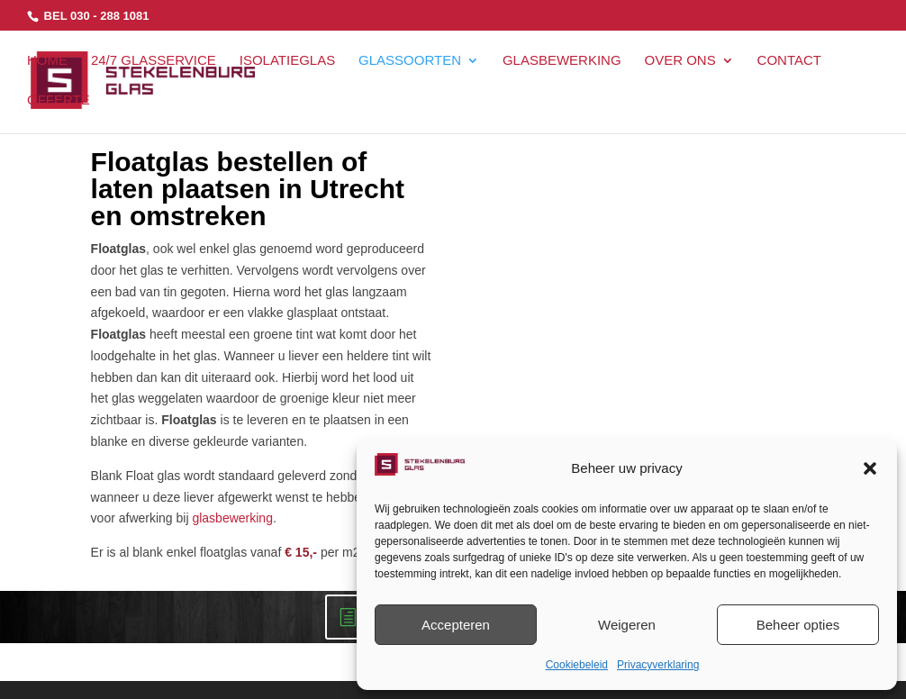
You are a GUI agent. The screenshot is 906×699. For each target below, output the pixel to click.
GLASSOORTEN (409, 61)
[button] (870, 468)
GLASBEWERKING (562, 61)
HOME (47, 61)
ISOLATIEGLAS (287, 61)
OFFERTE (58, 100)
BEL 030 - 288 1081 (95, 16)
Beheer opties (798, 624)
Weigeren (627, 624)
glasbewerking (232, 518)
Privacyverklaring (658, 664)
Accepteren (455, 624)
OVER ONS (679, 61)
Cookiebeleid (577, 664)
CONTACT (789, 61)
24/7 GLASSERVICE (153, 61)
